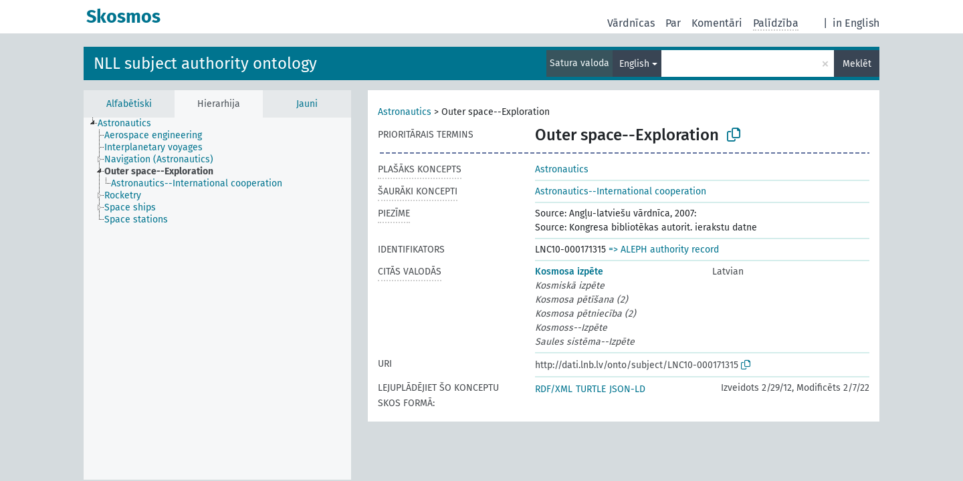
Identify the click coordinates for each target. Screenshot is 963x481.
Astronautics (404, 112)
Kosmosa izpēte (569, 271)
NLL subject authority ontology (205, 63)
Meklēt (857, 63)
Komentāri (716, 23)
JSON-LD (627, 389)
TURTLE (591, 389)
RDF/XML (553, 389)
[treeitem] (130, 124)
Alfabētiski (129, 104)
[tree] (217, 299)
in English (856, 23)
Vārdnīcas (631, 23)
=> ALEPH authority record (664, 249)
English (634, 63)
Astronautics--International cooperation (620, 191)
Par (673, 23)
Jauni (307, 104)
